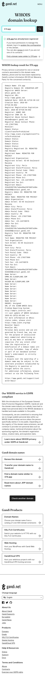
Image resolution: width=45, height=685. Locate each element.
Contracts (6, 669)
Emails (4, 634)
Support (5, 655)
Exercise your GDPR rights (12, 672)
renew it (20, 50)
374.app (10, 39)
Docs (4, 658)
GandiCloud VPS (8, 643)
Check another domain (22, 498)
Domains (5, 631)
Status (4, 652)
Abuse (4, 666)
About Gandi (7, 611)
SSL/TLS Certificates (10, 637)
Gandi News (7, 620)
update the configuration (31, 45)
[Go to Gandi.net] (9, 4)
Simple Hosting (8, 640)
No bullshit (6, 617)
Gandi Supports (8, 614)
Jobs (4, 623)
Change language (9, 593)
